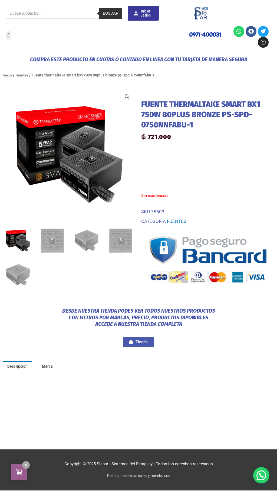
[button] (8, 35)
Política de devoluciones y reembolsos (139, 476)
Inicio (7, 75)
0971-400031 (204, 34)
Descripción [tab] (18, 366)
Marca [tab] (50, 366)
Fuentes (22, 75)
